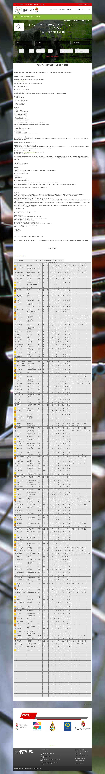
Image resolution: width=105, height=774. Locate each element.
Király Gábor (19, 332)
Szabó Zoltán (19, 348)
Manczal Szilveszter (20, 499)
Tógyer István (19, 339)
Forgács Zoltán (19, 496)
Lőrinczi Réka (19, 359)
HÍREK (83, 9)
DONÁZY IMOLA (20, 411)
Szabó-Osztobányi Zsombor (20, 480)
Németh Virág (19, 439)
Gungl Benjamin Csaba (21, 361)
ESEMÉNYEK (77, 9)
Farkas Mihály (19, 425)
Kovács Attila (19, 396)
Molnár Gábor (19, 278)
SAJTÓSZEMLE (35, 4)
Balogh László (19, 269)
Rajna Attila (19, 436)
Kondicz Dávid (19, 337)
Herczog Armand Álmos (21, 365)
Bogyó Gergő (19, 285)
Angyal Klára (19, 410)
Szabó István (19, 342)
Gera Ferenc (19, 428)
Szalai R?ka (19, 494)
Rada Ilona (19, 277)
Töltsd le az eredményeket (20, 256)
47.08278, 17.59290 (21, 80)
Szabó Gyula (19, 378)
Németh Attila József (20, 456)
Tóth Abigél (19, 289)
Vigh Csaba (19, 274)
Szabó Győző (19, 452)
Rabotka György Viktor (21, 267)
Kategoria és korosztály (74, 48)
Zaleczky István (19, 427)
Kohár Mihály (19, 389)
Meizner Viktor (19, 302)
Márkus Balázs (19, 443)
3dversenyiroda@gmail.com (30, 152)
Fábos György (19, 463)
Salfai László (19, 385)
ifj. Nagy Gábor (19, 414)
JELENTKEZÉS (67, 20)
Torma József (19, 324)
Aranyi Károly (19, 329)
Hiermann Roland (20, 405)
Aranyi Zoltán (19, 326)
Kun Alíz (18, 334)
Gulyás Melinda (19, 473)
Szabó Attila (19, 399)
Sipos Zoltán (19, 404)
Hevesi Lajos (19, 368)
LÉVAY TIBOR (19, 423)
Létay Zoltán (19, 371)
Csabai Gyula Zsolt (20, 272)
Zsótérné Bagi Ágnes (21, 474)
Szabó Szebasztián (20, 441)
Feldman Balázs (20, 461)
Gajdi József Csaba (20, 280)
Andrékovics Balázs (20, 489)
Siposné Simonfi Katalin (21, 477)
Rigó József (19, 430)
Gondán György (20, 317)
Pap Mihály (19, 270)
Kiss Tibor (18, 311)
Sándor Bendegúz (20, 416)
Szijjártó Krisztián (20, 398)
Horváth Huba (19, 293)
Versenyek (73, 17)
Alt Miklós (18, 465)
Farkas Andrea (19, 352)
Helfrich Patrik (19, 418)
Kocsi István (19, 434)
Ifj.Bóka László (19, 341)
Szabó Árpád (19, 369)
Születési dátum (43, 48)
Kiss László (19, 386)
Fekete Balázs (19, 460)
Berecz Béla (19, 312)
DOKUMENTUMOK (28, 4)
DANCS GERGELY (20, 470)
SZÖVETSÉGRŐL (53, 9)
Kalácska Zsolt (19, 346)
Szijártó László (19, 321)
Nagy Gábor (19, 380)
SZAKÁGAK (62, 9)
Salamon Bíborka (20, 486)
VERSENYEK (69, 9)
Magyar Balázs (19, 448)
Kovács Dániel (19, 388)
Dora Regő (19, 482)
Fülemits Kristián (20, 391)
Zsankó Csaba (19, 383)
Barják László (19, 296)
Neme (21, 48)
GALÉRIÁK (21, 4)
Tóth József (19, 299)
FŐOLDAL (16, 4)
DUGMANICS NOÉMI (20, 421)
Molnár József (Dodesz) (21, 265)
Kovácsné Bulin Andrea (21, 275)
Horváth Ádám (19, 331)
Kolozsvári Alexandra (21, 287)
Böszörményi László (20, 344)
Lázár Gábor (19, 300)
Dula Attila (19, 392)
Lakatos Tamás (19, 402)
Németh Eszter (19, 445)
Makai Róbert (19, 322)
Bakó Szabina (19, 306)
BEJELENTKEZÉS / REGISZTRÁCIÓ (84, 4)
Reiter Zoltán (19, 354)
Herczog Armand (20, 309)
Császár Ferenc (19, 431)
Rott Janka (18, 484)
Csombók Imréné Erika (21, 476)
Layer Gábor (19, 381)
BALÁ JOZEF (19, 458)
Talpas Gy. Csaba (20, 295)
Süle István (19, 450)
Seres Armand (19, 376)
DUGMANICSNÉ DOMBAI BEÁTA (21, 408)
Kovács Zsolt (19, 454)
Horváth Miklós (19, 372)
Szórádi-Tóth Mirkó (20, 363)
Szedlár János (19, 327)
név (17, 264)
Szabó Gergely (19, 467)
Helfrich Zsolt (19, 401)
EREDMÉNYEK (85, 20)
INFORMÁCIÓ (76, 20)
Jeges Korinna (19, 290)
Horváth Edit (19, 282)
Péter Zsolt (19, 433)
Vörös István (19, 501)
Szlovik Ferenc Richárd (21, 394)
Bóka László (19, 336)
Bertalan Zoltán (20, 319)
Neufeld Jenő (19, 315)
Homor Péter (19, 349)
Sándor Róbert (19, 304)
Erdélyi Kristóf (19, 356)
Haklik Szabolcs (19, 498)
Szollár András (19, 375)
